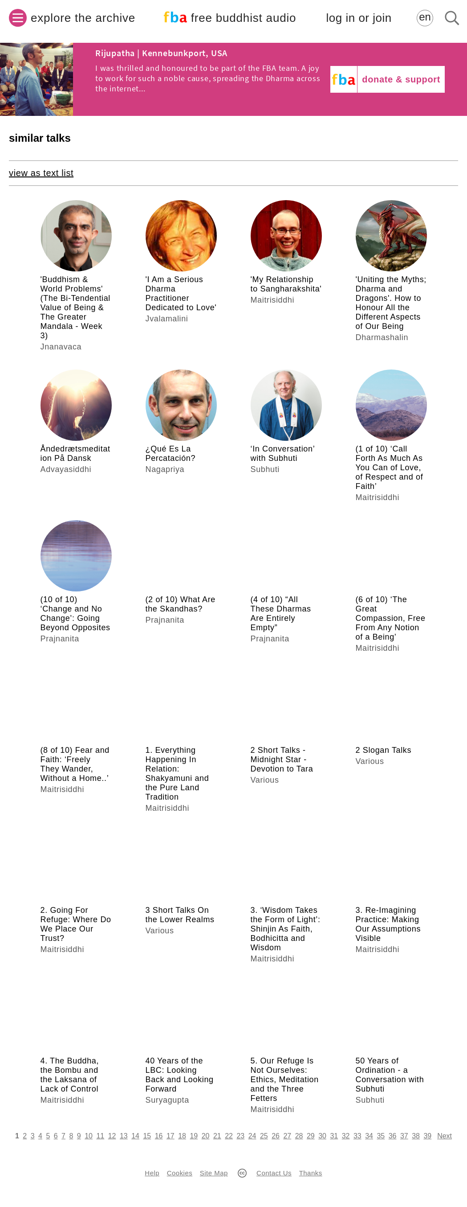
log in (359, 18)
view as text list (41, 173)
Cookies (179, 1173)
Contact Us (274, 1173)
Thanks (310, 1173)
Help (152, 1173)
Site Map (214, 1173)
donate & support (401, 79)
